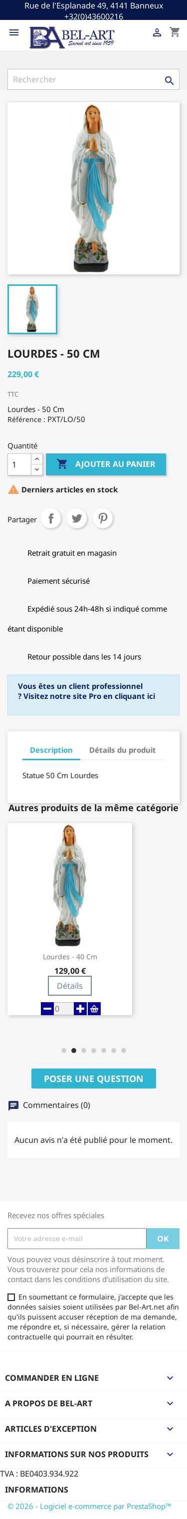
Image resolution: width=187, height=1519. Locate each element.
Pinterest (103, 518)
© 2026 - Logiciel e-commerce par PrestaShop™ (89, 1506)
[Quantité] (19, 464)
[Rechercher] (93, 79)
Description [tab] (51, 750)
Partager (51, 518)
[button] (63, 1050)
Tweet (77, 518)
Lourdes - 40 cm (70, 956)
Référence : (26, 419)
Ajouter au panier (106, 464)
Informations (36, 1489)
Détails (70, 985)
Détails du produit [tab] (122, 750)
